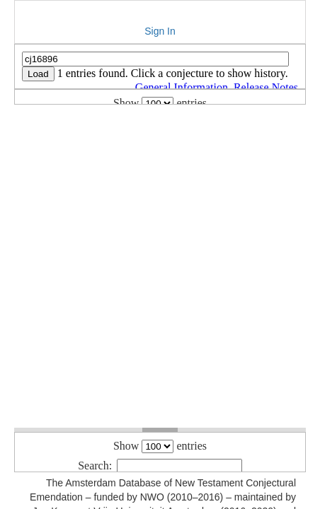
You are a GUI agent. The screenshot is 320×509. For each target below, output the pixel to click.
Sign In (160, 31)
